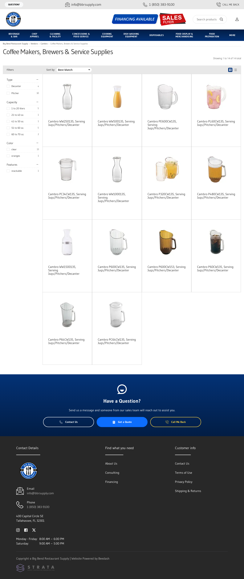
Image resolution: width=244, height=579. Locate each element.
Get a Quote (122, 422)
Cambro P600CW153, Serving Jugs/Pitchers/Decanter (167, 268)
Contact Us (68, 422)
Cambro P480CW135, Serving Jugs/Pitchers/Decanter (216, 195)
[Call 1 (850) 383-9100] (158, 4)
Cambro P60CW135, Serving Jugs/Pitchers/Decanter (215, 268)
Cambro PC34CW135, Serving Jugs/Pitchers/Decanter (67, 195)
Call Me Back (227, 4)
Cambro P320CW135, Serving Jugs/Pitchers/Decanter (166, 195)
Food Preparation (212, 35)
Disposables (156, 35)
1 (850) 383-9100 (38, 507)
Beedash (103, 558)
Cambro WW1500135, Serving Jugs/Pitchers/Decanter (63, 270)
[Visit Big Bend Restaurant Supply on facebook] (26, 530)
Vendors (34, 43)
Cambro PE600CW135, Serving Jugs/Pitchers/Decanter (163, 125)
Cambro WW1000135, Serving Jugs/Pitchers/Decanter (113, 197)
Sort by (50, 69)
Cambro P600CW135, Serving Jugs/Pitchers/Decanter (117, 268)
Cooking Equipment (107, 35)
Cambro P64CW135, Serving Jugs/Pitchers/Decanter (66, 341)
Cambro (44, 43)
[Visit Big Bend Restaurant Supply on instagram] (18, 530)
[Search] (210, 19)
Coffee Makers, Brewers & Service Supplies (69, 43)
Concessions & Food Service (81, 35)
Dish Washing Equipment (131, 35)
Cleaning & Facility (55, 35)
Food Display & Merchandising (184, 35)
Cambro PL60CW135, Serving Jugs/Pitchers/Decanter (216, 123)
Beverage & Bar (14, 35)
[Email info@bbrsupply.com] (83, 4)
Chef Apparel (34, 35)
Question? (14, 4)
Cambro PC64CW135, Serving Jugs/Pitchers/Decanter (117, 341)
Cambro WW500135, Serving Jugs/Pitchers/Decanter (116, 123)
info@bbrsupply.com (40, 493)
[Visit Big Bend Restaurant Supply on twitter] (34, 530)
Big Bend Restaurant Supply (15, 43)
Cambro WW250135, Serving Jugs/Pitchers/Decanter (66, 123)
